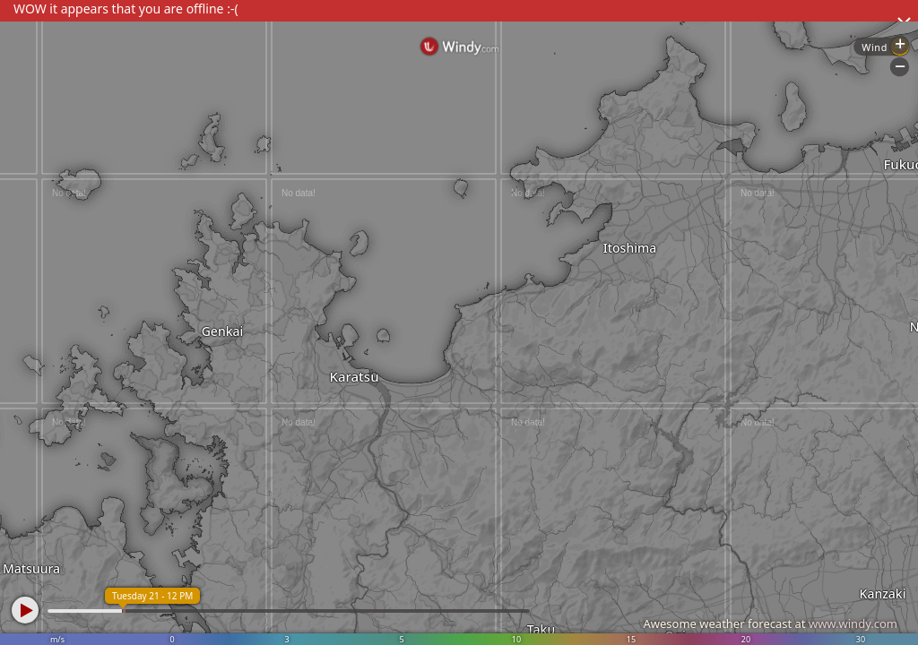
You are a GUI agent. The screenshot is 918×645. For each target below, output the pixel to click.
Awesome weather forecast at (770, 623)
